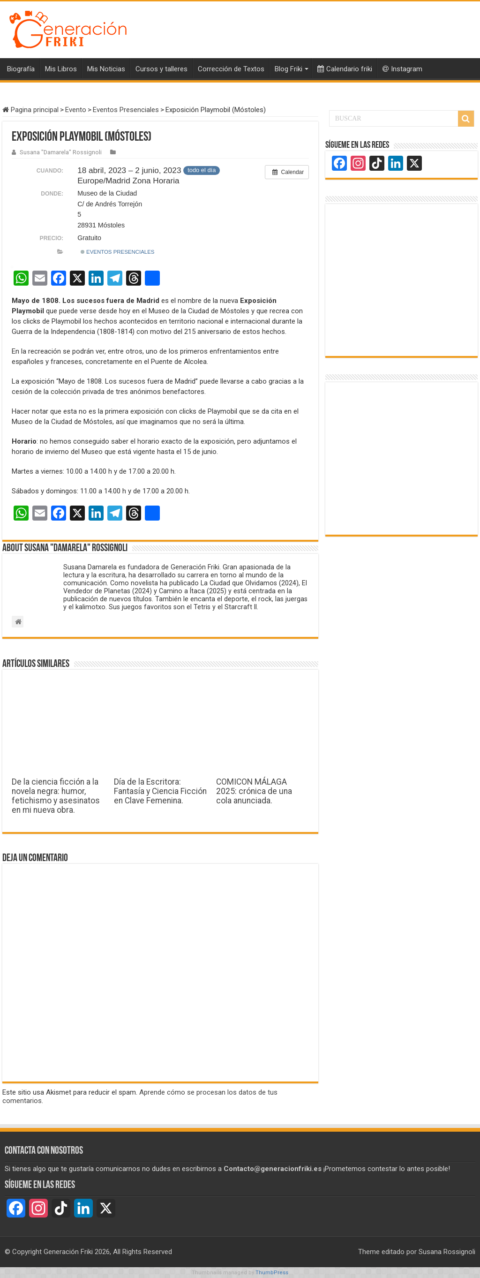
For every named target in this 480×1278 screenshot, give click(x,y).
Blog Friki (288, 69)
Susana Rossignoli (447, 1252)
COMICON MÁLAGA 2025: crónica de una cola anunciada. (254, 791)
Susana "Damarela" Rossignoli (61, 152)
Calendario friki (344, 69)
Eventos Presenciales (126, 110)
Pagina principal (30, 110)
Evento (75, 110)
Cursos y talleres (161, 69)
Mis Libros (61, 69)
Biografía (21, 69)
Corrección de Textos (231, 69)
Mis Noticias (106, 69)
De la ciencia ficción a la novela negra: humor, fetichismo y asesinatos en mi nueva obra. (56, 796)
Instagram (402, 69)
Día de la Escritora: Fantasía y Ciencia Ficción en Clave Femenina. (160, 791)
